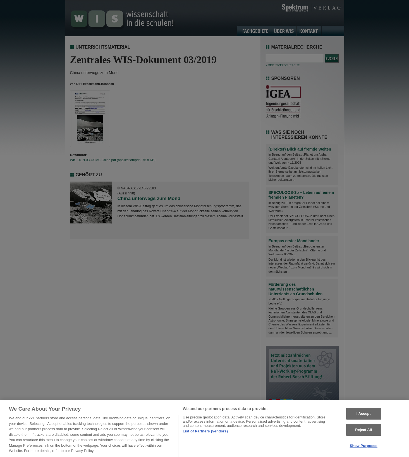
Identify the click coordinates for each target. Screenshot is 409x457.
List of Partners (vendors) (205, 433)
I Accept (364, 415)
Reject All (363, 431)
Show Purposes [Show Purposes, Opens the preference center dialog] (363, 447)
